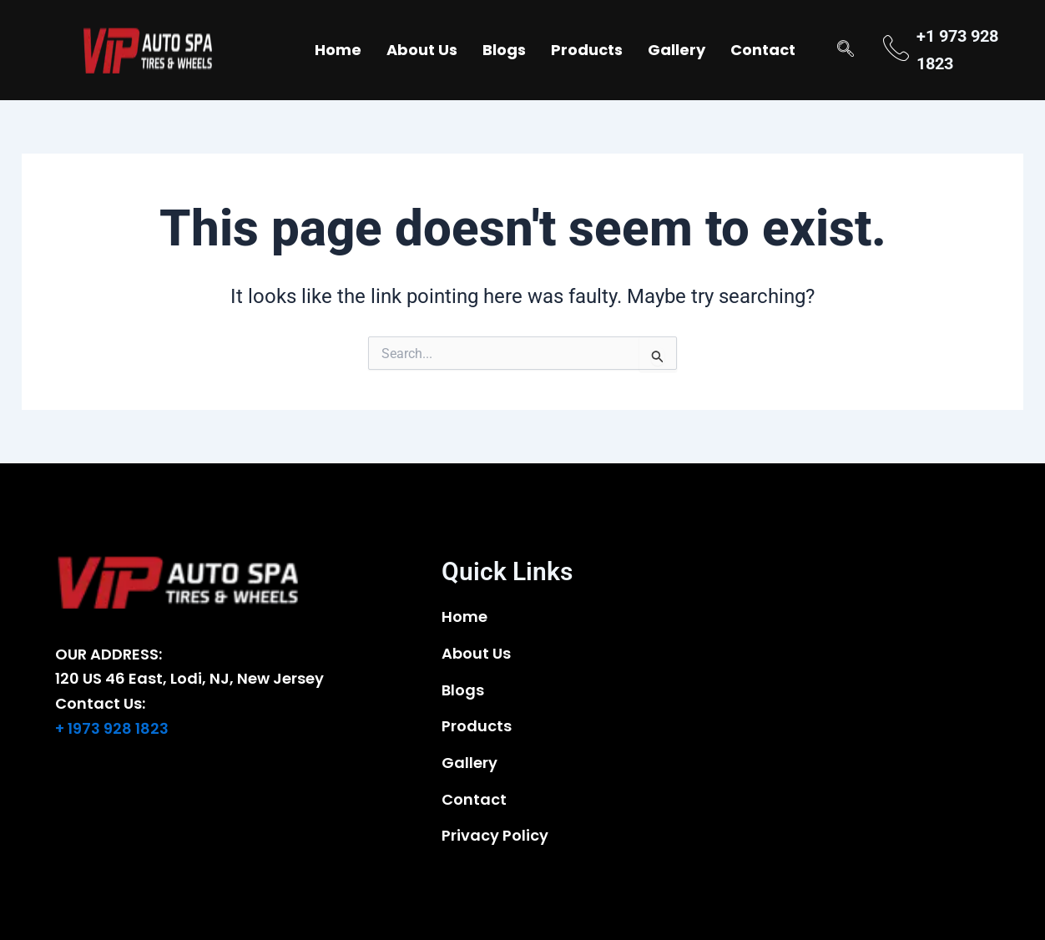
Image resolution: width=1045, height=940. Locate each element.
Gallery (676, 49)
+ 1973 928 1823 (112, 728)
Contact (762, 49)
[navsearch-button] (845, 50)
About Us (421, 49)
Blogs (504, 49)
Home (338, 49)
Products (587, 49)
